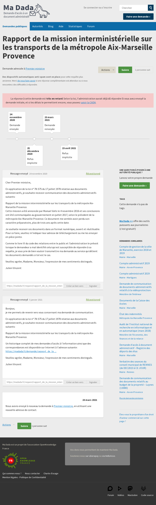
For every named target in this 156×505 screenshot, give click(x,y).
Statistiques (75, 26)
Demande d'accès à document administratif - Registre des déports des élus (135, 348)
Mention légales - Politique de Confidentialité (24, 477)
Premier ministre (35, 68)
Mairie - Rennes (126, 372)
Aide (61, 26)
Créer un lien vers (74, 285)
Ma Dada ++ (126, 221)
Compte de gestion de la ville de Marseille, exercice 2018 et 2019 (135, 250)
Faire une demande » (138, 16)
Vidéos (120, 491)
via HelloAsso (108, 455)
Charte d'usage (51, 473)
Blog (50, 26)
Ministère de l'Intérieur (130, 294)
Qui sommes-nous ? (11, 473)
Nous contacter (32, 473)
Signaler (93, 285)
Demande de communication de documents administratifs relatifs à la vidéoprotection (135, 287)
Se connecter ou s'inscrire (98, 7)
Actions (105, 69)
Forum (91, 26)
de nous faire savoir (26, 80)
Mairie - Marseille (127, 257)
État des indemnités (130, 314)
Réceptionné (93, 173)
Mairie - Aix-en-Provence (131, 267)
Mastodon (132, 491)
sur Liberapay (92, 455)
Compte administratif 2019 (134, 263)
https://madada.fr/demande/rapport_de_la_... (31, 351)
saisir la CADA (88, 102)
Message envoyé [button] (19, 173)
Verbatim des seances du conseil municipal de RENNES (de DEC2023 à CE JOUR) (135, 365)
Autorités (37, 26)
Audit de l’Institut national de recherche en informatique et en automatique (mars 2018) (135, 327)
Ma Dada (26, 11)
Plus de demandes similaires (131, 398)
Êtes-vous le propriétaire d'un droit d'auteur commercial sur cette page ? (136, 418)
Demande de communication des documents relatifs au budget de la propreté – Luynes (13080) (136, 383)
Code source (147, 491)
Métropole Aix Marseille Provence (135, 318)
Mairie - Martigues (128, 277)
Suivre (125, 69)
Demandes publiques (15, 26)
